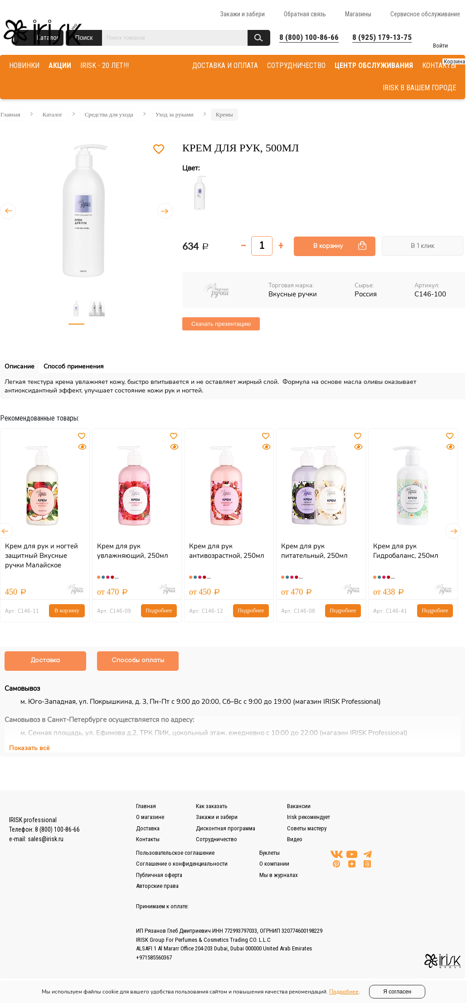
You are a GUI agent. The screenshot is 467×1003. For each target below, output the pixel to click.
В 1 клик (422, 246)
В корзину (328, 246)
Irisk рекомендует (308, 817)
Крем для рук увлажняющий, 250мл (132, 551)
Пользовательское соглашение (175, 853)
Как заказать (212, 806)
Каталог (53, 114)
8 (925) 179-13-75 (382, 37)
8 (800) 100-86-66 (309, 37)
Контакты (148, 839)
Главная (10, 114)
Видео (294, 839)
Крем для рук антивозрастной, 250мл (226, 551)
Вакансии (299, 806)
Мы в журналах (278, 875)
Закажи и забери (242, 14)
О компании (274, 864)
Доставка (148, 828)
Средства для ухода (109, 114)
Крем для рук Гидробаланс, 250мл (405, 551)
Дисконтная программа (225, 828)
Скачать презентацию (221, 323)
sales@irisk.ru (45, 839)
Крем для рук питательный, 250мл (314, 551)
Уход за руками (175, 114)
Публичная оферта (159, 875)
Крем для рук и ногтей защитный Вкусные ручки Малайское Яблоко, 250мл (41, 560)
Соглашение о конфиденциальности (182, 864)
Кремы (224, 114)
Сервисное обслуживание (425, 14)
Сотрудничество (216, 839)
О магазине (150, 817)
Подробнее (158, 610)
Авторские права (157, 886)
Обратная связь (305, 14)
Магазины (358, 14)
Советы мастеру (306, 828)
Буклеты (269, 853)
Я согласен (397, 991)
